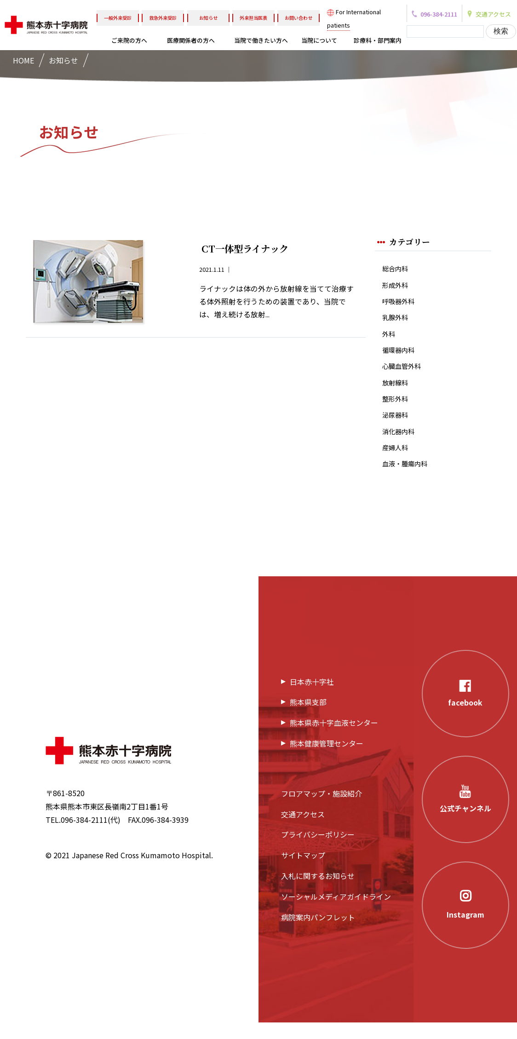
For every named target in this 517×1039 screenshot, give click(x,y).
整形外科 (397, 409)
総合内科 (397, 269)
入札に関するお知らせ (318, 892)
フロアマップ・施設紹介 (321, 809)
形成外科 (397, 286)
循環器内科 (400, 357)
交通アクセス (303, 830)
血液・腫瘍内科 (408, 479)
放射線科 (397, 392)
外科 (389, 339)
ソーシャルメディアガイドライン (336, 912)
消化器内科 (400, 444)
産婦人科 (397, 462)
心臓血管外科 (404, 374)
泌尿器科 (397, 427)
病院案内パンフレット (318, 933)
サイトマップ (303, 871)
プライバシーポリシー (318, 850)
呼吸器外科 (400, 304)
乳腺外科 (397, 321)
